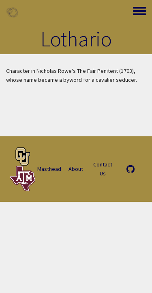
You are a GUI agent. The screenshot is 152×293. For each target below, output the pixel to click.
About (76, 169)
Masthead (49, 169)
